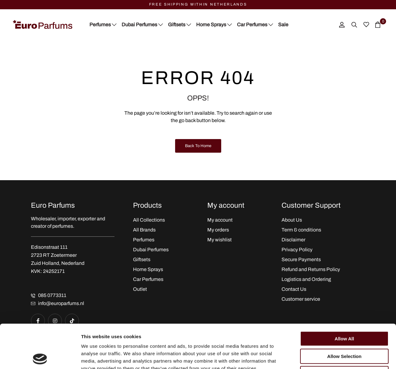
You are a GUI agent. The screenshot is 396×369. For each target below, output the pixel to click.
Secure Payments (301, 259)
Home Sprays (148, 269)
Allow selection (344, 312)
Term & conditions (301, 229)
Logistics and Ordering (306, 279)
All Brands (144, 229)
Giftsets (141, 259)
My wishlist (219, 239)
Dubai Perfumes (151, 249)
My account (220, 220)
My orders (218, 229)
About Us (292, 220)
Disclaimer (293, 239)
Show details (324, 356)
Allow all (344, 295)
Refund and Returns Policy (311, 269)
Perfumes (143, 239)
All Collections (149, 220)
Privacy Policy (297, 249)
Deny (344, 330)
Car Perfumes (148, 279)
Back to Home (198, 146)
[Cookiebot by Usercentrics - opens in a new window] (40, 357)
